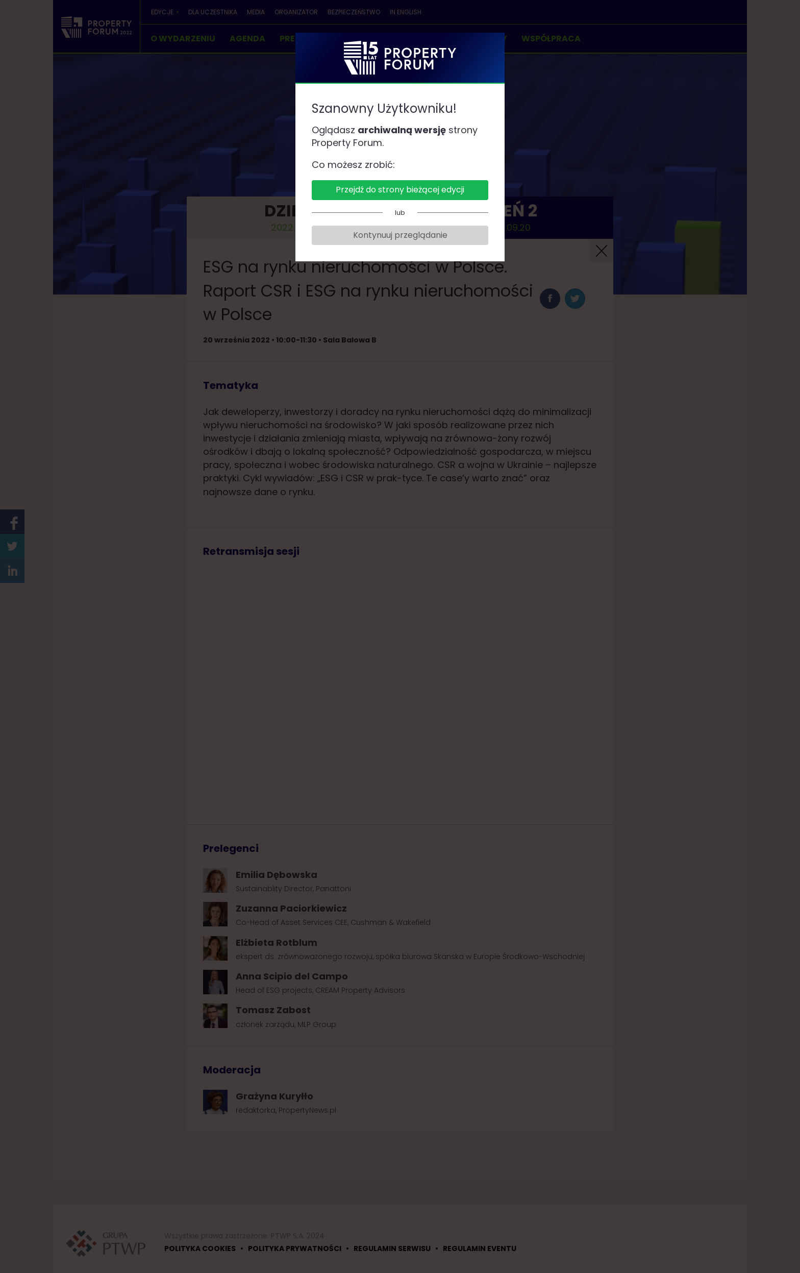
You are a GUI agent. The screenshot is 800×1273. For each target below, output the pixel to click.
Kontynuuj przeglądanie (400, 235)
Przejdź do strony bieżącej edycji (400, 189)
